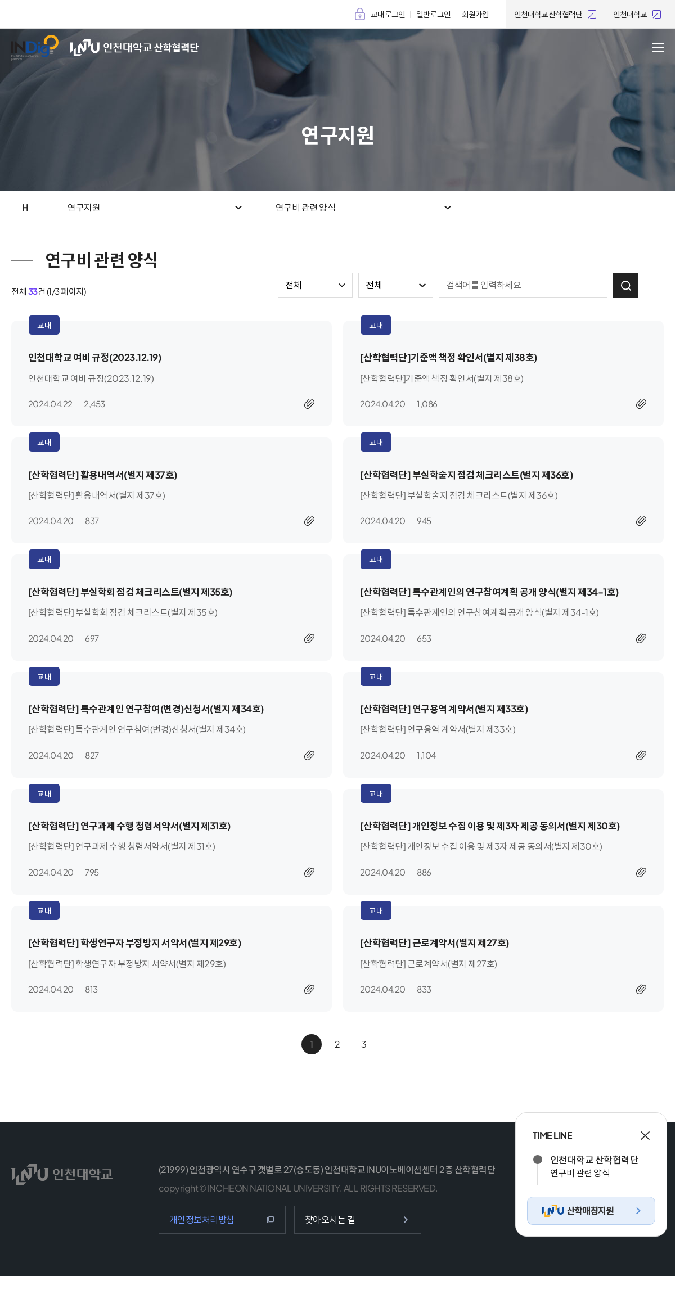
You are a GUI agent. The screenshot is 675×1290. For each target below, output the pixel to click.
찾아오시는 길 (330, 1233)
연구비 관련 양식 (306, 207)
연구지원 (84, 207)
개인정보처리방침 (202, 1233)
